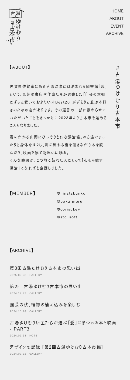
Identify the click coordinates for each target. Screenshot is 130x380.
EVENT (117, 26)
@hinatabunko (71, 193)
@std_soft (67, 217)
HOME (117, 11)
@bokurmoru (70, 201)
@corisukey (68, 209)
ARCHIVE (115, 33)
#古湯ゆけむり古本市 (117, 97)
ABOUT (117, 18)
